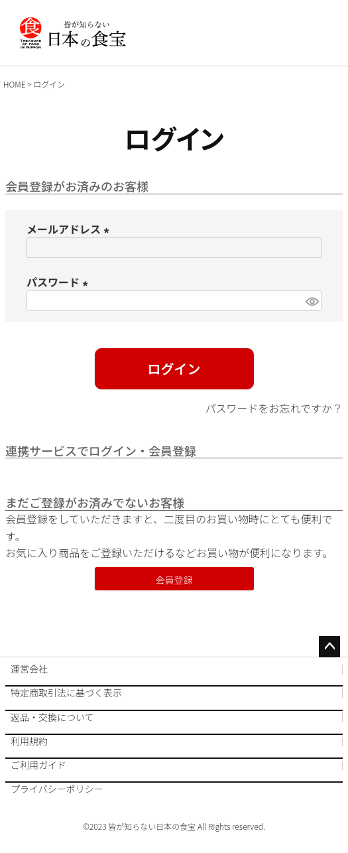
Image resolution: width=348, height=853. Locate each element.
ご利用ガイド (38, 764)
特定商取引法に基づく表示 (66, 692)
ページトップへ (329, 646)
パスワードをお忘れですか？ (274, 408)
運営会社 (29, 669)
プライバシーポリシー (57, 788)
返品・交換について (52, 716)
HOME (14, 84)
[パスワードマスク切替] (311, 300)
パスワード (60, 282)
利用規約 (29, 740)
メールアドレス (70, 229)
